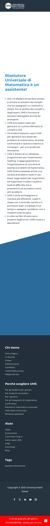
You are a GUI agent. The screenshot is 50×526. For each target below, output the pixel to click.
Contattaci (10, 367)
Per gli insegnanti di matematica (21, 400)
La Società (10, 357)
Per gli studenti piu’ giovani (18, 390)
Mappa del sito (12, 374)
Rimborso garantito (14, 414)
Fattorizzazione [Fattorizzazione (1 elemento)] (19, 466)
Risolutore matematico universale (21, 407)
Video (8, 430)
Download (10, 447)
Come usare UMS (13, 440)
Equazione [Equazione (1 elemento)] (9, 466)
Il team (8, 360)
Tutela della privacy (14, 371)
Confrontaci (10, 403)
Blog (7, 450)
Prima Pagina (11, 353)
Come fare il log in (14, 436)
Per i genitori (11, 397)
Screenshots (11, 433)
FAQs (7, 443)
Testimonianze (12, 364)
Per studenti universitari (16, 393)
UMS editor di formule (15, 410)
